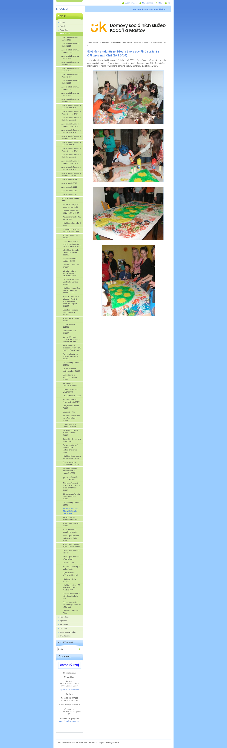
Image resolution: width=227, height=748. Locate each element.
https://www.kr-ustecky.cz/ (69, 690)
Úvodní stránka (92, 43)
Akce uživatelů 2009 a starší (121, 43)
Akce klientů (104, 43)
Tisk (169, 3)
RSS (160, 3)
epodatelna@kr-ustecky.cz (69, 721)
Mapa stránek (147, 3)
